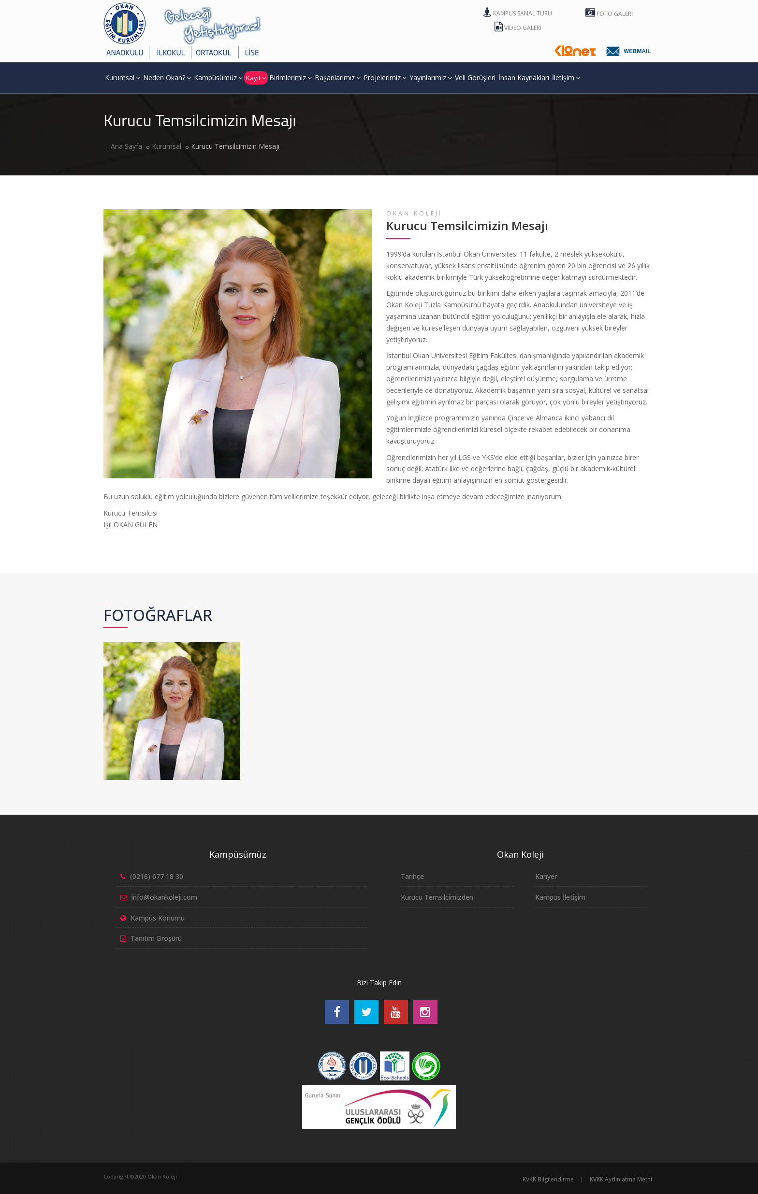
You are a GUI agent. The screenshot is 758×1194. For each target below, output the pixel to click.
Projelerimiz (385, 77)
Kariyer (546, 876)
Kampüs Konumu (158, 917)
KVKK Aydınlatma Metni (621, 1179)
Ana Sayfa (126, 146)
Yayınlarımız (430, 77)
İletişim (566, 77)
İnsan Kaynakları (523, 77)
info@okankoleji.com (164, 897)
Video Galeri (518, 28)
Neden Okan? (167, 77)
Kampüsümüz (218, 77)
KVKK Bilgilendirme (548, 1179)
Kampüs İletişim (560, 897)
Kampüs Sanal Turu (517, 13)
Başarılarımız (338, 77)
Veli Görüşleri (475, 77)
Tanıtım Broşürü (156, 938)
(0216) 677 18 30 (156, 876)
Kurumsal (122, 77)
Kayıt (256, 77)
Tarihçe (412, 876)
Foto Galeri (609, 14)
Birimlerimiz (290, 77)
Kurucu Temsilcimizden (437, 897)
